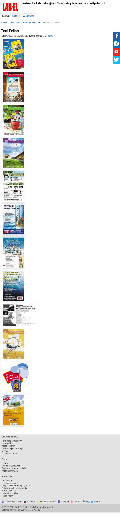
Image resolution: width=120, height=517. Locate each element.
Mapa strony (7, 495)
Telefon (15, 16)
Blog (86, 501)
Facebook (63, 501)
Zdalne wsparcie (9, 453)
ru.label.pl (29, 501)
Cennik (5, 463)
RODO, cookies (9, 490)
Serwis (5, 451)
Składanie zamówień (11, 465)
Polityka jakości (9, 483)
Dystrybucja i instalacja (12, 448)
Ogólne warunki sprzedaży (14, 468)
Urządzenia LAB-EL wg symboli (16, 485)
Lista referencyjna (10, 493)
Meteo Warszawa (46, 501)
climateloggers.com (12, 501)
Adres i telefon (8, 446)
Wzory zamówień (10, 470)
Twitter (95, 501)
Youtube (76, 501)
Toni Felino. (47, 36)
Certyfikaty (7, 480)
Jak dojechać (8, 443)
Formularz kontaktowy (12, 440)
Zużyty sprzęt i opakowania (14, 488)
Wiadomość (28, 16)
